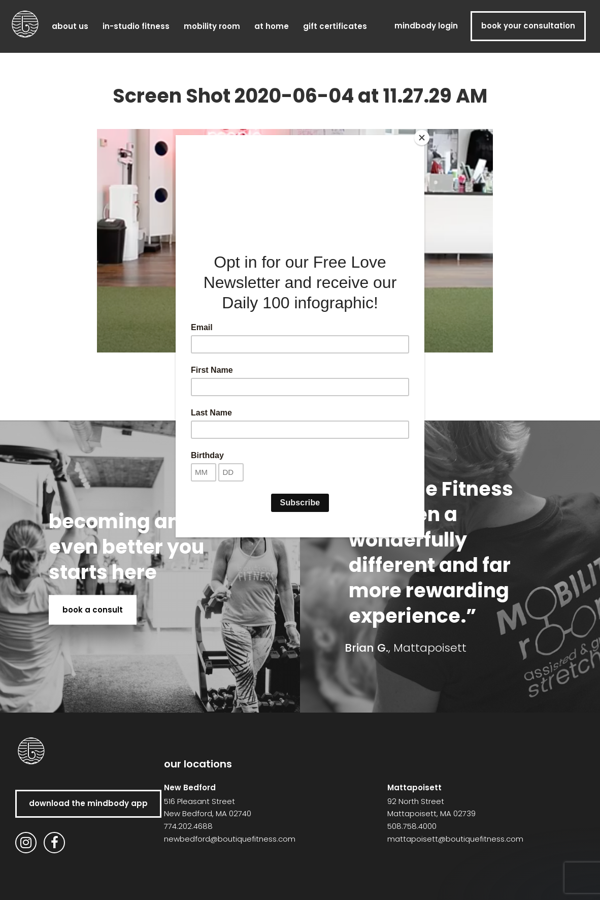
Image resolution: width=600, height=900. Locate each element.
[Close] (421, 137)
